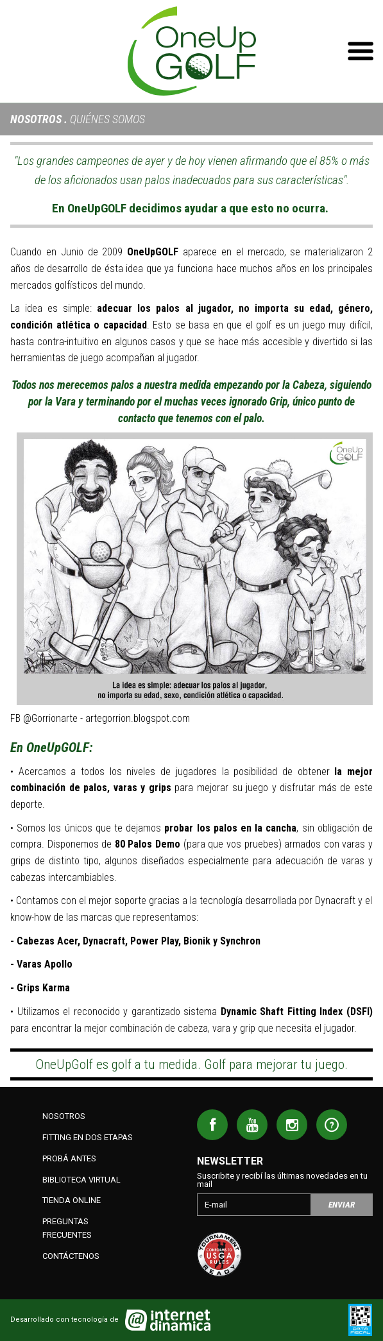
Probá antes (69, 1158)
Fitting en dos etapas (87, 1137)
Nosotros (36, 119)
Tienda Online (71, 1200)
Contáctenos (70, 1256)
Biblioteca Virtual (81, 1179)
